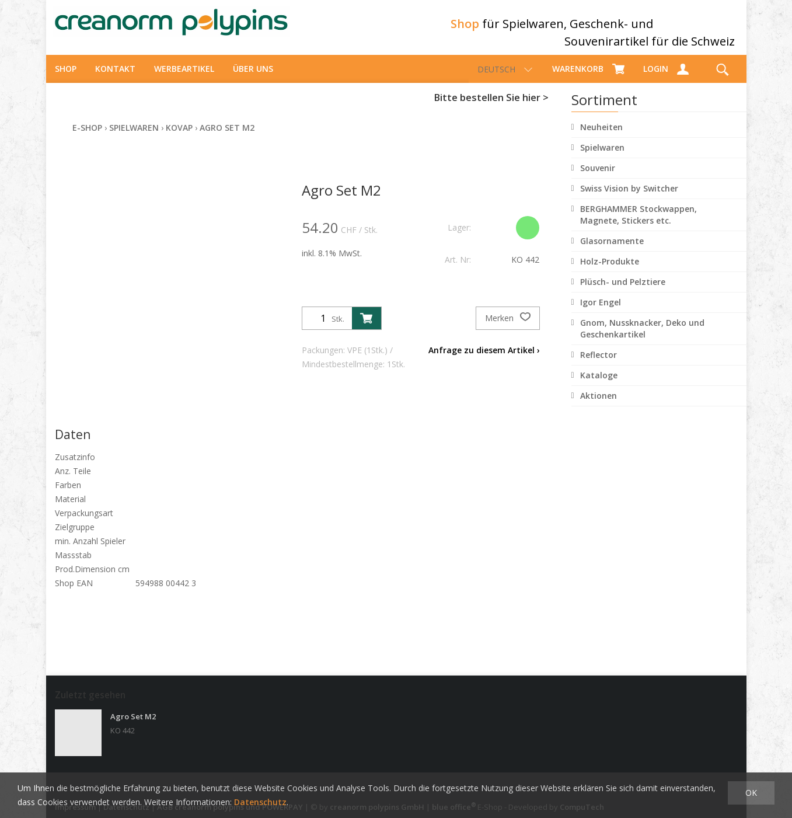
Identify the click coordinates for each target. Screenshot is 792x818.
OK (751, 792)
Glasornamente (612, 251)
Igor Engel (600, 312)
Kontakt (115, 79)
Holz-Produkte (609, 271)
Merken (508, 329)
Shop (65, 79)
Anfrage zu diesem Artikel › (484, 360)
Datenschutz (260, 801)
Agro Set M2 (227, 138)
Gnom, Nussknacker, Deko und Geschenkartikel (642, 339)
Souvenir (597, 178)
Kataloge (598, 385)
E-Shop (87, 138)
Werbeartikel (184, 79)
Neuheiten (601, 137)
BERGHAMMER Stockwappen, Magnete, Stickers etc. (638, 225)
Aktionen (598, 406)
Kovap (179, 138)
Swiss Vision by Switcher (629, 198)
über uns (253, 79)
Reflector (598, 365)
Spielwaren (602, 157)
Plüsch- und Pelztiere (622, 292)
